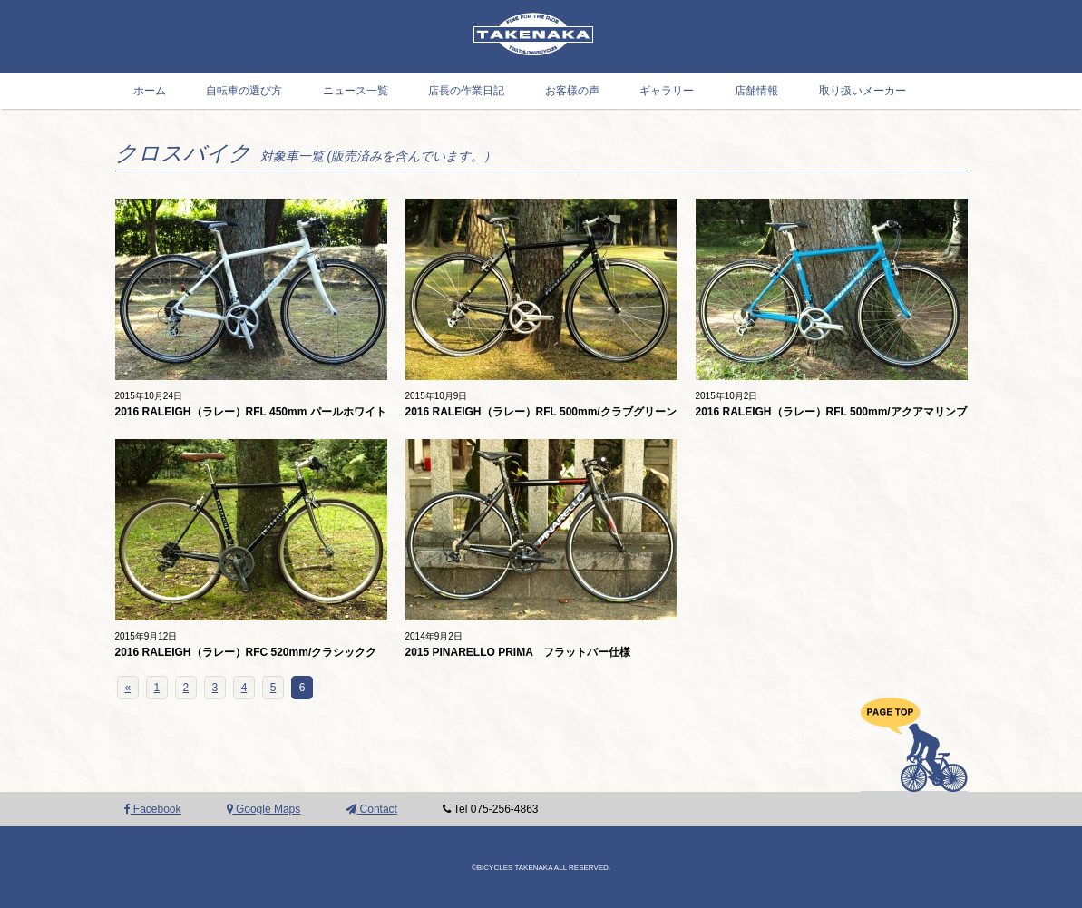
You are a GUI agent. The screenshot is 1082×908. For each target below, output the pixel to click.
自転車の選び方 (244, 90)
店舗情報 (756, 90)
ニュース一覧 (355, 90)
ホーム (149, 90)
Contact (371, 809)
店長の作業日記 (466, 90)
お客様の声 (572, 90)
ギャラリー (666, 90)
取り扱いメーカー (862, 90)
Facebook (152, 809)
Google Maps (264, 809)
